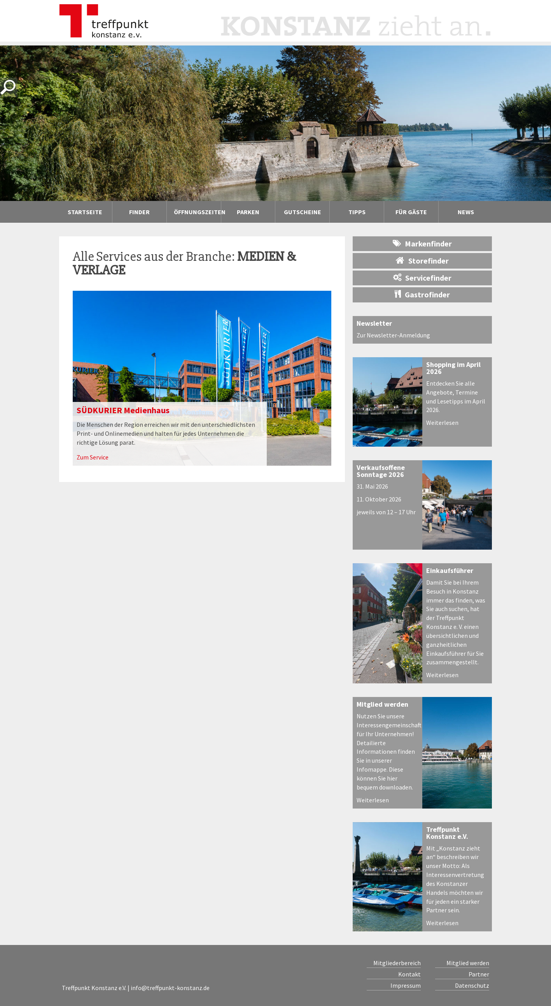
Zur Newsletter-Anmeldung (393, 335)
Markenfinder (422, 243)
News (466, 212)
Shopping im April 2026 (453, 368)
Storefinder (422, 260)
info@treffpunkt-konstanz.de (170, 988)
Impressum (405, 985)
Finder (146, 212)
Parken (248, 212)
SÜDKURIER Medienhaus (123, 410)
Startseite (85, 212)
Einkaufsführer (449, 570)
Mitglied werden (382, 704)
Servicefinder (422, 278)
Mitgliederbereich (397, 963)
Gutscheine (302, 212)
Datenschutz (472, 985)
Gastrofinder (422, 294)
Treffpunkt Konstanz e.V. (447, 833)
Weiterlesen (442, 422)
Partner (479, 974)
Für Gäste (411, 212)
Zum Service (92, 457)
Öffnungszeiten (197, 212)
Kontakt (409, 974)
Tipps (365, 212)
